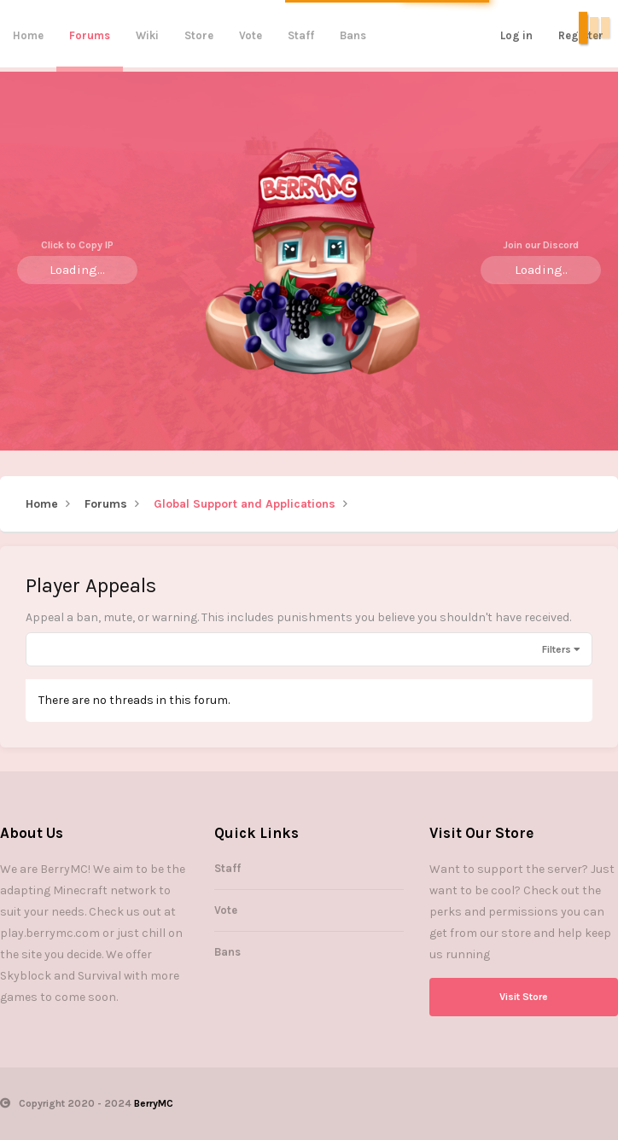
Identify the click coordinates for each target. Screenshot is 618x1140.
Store (198, 35)
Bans (353, 35)
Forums (89, 35)
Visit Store (523, 997)
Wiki (147, 35)
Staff (301, 35)
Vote (250, 35)
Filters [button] (556, 649)
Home (28, 35)
